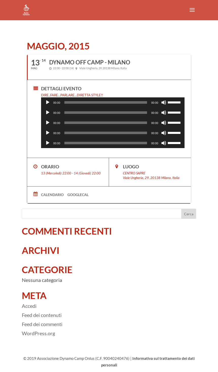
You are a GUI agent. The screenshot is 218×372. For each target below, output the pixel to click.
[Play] (47, 102)
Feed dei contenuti (42, 315)
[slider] (105, 102)
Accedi (29, 306)
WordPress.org (38, 333)
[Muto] (163, 102)
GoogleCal (77, 194)
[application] (113, 102)
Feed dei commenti (42, 324)
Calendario (52, 194)
